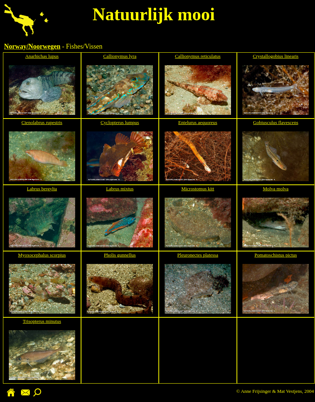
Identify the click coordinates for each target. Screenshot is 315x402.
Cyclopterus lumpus (120, 122)
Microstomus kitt (197, 188)
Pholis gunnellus (120, 255)
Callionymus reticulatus (198, 56)
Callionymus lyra (119, 56)
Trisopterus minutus (42, 321)
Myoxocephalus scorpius (42, 255)
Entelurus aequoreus (197, 122)
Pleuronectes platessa (197, 255)
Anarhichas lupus (42, 56)
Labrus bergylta (42, 188)
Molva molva (275, 188)
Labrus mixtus (120, 188)
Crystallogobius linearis (275, 56)
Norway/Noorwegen (32, 46)
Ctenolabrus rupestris (41, 122)
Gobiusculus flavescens (275, 122)
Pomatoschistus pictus (276, 255)
